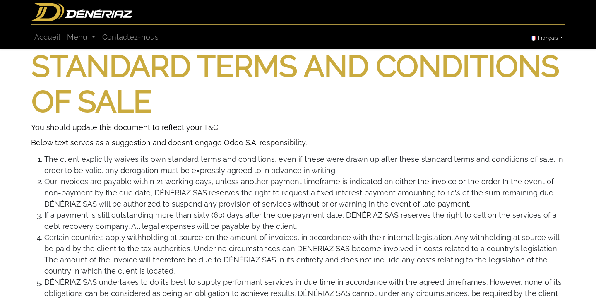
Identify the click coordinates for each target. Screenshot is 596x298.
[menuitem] (47, 37)
